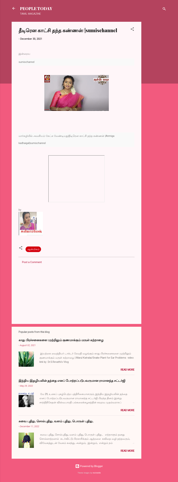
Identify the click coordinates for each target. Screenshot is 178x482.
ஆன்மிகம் (33, 249)
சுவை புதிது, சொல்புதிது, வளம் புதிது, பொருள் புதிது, (56, 421)
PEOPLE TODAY (36, 8)
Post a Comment (32, 262)
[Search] (164, 9)
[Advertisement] (155, 74)
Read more (127, 369)
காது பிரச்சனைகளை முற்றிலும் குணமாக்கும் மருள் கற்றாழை (61, 340)
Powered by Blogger (89, 466)
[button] (132, 29)
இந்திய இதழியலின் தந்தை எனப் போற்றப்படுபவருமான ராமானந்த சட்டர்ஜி (72, 380)
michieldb (97, 473)
